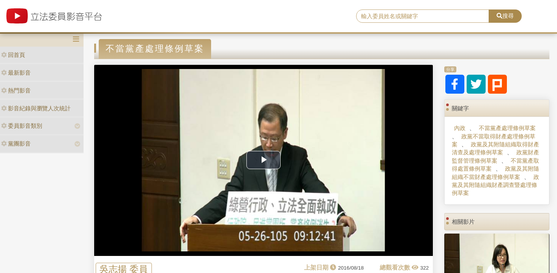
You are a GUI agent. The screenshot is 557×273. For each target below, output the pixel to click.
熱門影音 (16, 90)
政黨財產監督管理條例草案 (495, 156)
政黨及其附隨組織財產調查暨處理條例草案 (495, 185)
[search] (422, 16)
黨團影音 (16, 143)
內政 (459, 128)
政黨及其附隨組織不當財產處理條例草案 (495, 172)
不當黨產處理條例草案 (507, 128)
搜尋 (505, 16)
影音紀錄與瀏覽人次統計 (36, 108)
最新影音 (16, 72)
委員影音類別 (21, 125)
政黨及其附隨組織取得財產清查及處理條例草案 (495, 148)
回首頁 (13, 55)
